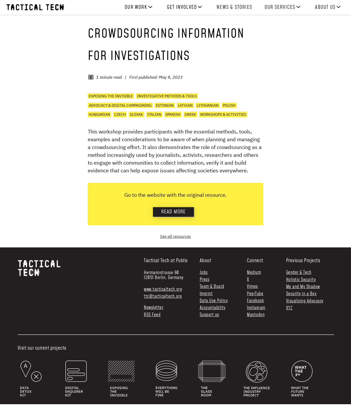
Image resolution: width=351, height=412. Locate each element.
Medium (254, 272)
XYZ (289, 308)
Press (205, 279)
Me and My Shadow (303, 287)
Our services (280, 7)
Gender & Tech (299, 272)
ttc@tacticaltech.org (163, 296)
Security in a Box (301, 294)
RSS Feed (152, 315)
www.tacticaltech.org (163, 289)
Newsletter (153, 307)
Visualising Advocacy (304, 301)
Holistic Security (301, 280)
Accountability (213, 308)
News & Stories (234, 7)
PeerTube (255, 294)
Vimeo (252, 286)
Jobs (204, 272)
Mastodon (256, 315)
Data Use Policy (214, 301)
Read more (173, 211)
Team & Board (212, 286)
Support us (209, 315)
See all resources (175, 236)
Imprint (206, 294)
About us (325, 7)
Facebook (255, 301)
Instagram (256, 308)
